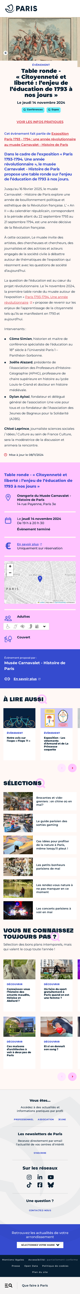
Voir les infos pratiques (40, 122)
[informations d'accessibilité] (26, 626)
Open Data (31, 1266)
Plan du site (40, 1272)
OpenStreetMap (60, 602)
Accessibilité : (53, 1259)
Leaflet (41, 602)
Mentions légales (13, 1259)
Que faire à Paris (35, 1285)
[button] (40, 579)
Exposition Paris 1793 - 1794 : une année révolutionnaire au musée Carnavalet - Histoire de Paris (40, 139)
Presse (16, 1266)
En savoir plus (28, 544)
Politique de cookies (55, 1266)
